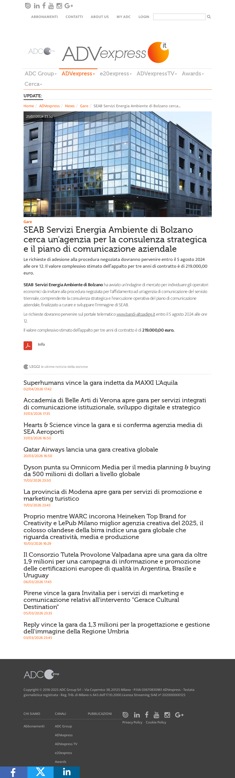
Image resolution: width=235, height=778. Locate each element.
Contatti (74, 17)
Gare (84, 106)
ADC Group (41, 73)
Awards (193, 73)
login (144, 17)
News (70, 106)
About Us (100, 17)
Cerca (33, 84)
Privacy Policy (132, 722)
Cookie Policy (156, 722)
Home (29, 106)
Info (41, 344)
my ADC (124, 17)
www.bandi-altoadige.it (136, 314)
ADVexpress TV (66, 744)
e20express (116, 73)
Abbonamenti (44, 17)
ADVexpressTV (157, 73)
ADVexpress (78, 73)
